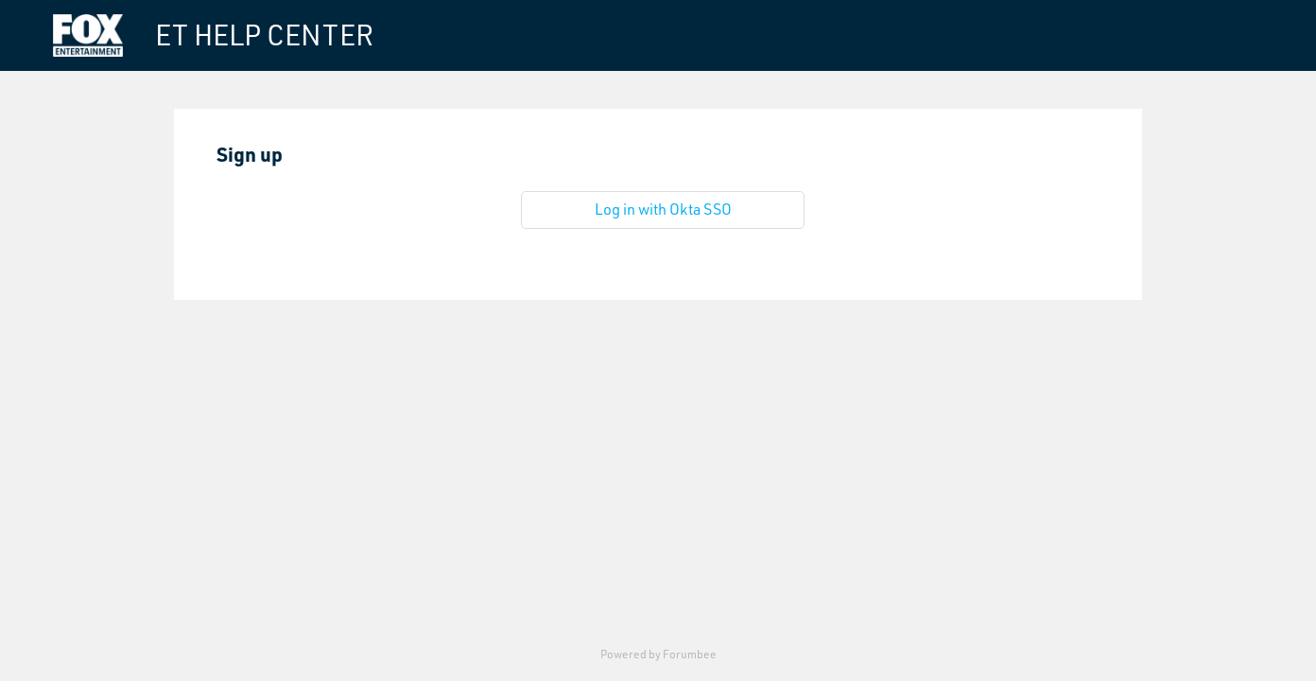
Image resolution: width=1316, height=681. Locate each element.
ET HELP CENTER (264, 35)
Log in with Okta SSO (663, 209)
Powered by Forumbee (658, 654)
